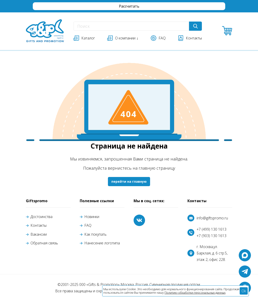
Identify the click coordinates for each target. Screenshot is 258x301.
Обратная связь (44, 243)
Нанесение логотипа (102, 243)
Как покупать (95, 234)
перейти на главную (129, 181)
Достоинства (41, 217)
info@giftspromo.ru (212, 218)
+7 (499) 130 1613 (211, 229)
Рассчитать (129, 6)
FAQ (87, 225)
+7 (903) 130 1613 (211, 235)
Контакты (38, 225)
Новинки (91, 217)
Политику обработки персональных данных (195, 292)
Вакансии (38, 234)
